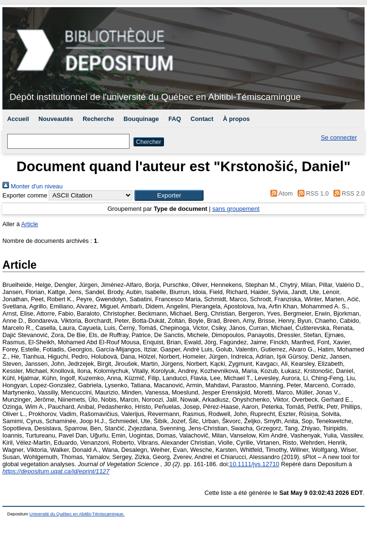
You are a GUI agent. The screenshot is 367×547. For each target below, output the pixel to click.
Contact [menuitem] (202, 118)
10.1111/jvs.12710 (254, 464)
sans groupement (235, 208)
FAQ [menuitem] (174, 118)
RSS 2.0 (347, 193)
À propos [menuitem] (236, 118)
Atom (280, 193)
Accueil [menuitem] (18, 118)
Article (29, 224)
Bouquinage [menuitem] (141, 118)
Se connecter (339, 137)
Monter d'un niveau (32, 186)
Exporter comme (24, 195)
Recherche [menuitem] (98, 118)
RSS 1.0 (311, 193)
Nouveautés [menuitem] (56, 118)
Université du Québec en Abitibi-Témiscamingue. (77, 514)
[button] (169, 195)
